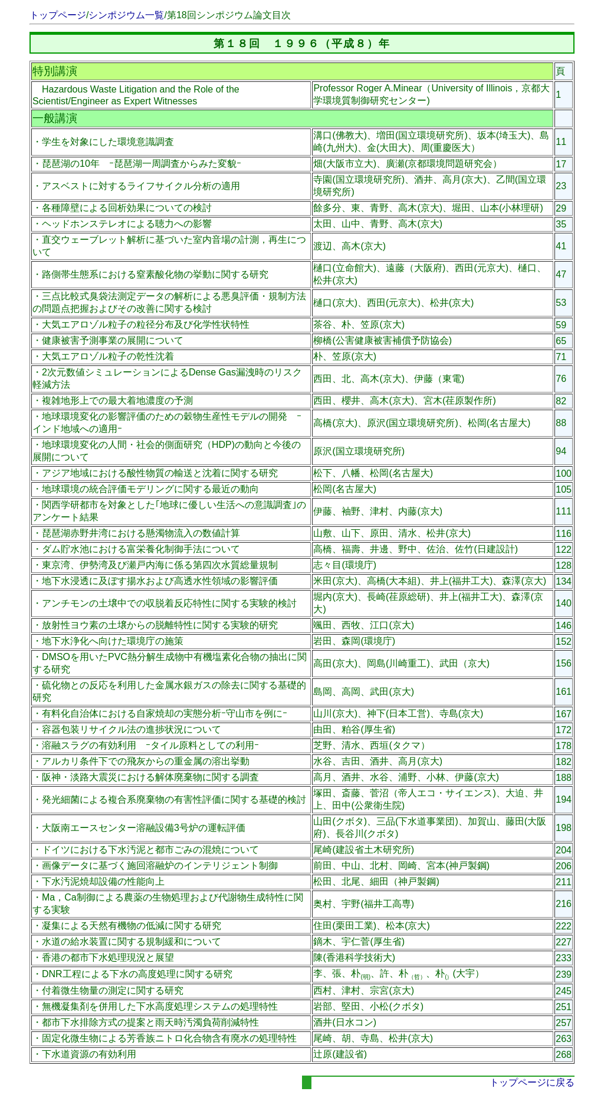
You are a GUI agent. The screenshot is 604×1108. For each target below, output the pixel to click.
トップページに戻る (532, 1082)
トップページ (57, 15)
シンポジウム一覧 (126, 15)
